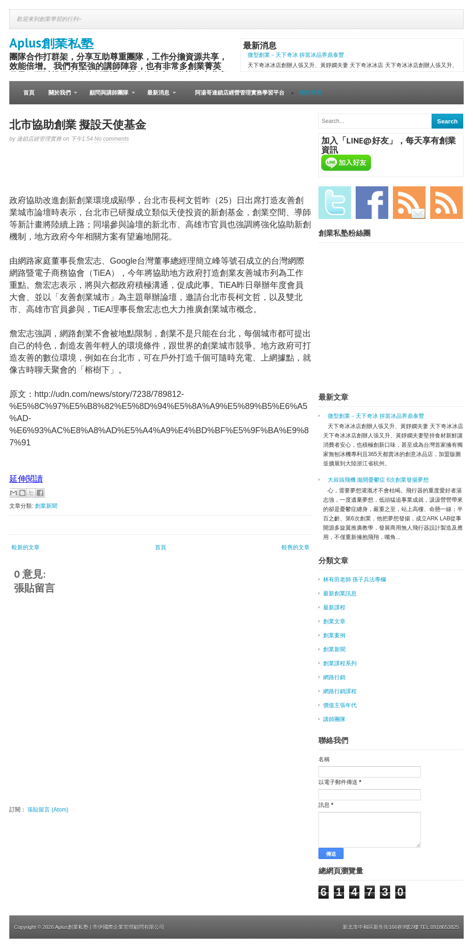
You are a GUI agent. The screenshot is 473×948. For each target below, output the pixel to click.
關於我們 (59, 96)
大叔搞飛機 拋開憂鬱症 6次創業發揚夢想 (378, 480)
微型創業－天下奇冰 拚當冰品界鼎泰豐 (296, 55)
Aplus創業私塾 (51, 42)
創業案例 (334, 635)
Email (409, 202)
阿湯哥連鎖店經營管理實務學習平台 (239, 92)
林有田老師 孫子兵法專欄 (354, 579)
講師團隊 (334, 719)
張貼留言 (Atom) (47, 809)
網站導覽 (310, 92)
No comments (112, 139)
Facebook (372, 202)
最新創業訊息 (340, 593)
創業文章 (334, 621)
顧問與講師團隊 (108, 96)
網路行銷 (334, 677)
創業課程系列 (340, 663)
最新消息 (158, 96)
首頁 (28, 92)
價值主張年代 (340, 705)
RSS (446, 202)
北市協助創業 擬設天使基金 (77, 124)
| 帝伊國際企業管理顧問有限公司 (127, 927)
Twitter (334, 202)
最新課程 (334, 607)
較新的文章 (26, 547)
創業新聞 (46, 506)
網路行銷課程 (340, 691)
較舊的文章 (296, 547)
